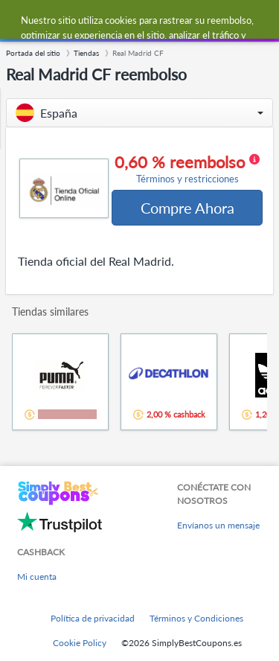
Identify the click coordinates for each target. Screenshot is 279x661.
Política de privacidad (93, 618)
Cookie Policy (79, 642)
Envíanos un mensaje (218, 525)
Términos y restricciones (187, 179)
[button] (139, 112)
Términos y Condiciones (196, 618)
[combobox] (154, 20)
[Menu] (19, 21)
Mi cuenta (37, 576)
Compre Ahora (187, 208)
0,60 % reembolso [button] (187, 169)
